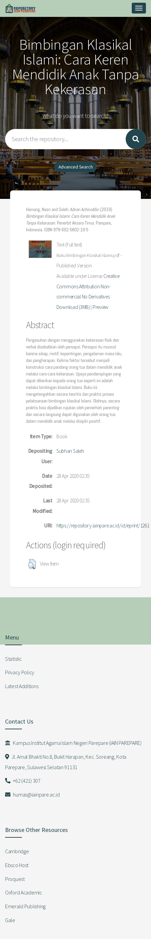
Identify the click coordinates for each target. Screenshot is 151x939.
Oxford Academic (23, 892)
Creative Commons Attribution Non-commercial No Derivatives (88, 286)
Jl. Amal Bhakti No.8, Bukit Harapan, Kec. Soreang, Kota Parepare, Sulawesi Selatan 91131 (65, 762)
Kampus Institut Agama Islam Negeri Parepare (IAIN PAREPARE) (73, 742)
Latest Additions (22, 686)
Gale (10, 920)
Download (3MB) (73, 307)
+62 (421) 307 (23, 780)
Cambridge (17, 851)
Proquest (15, 879)
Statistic (13, 658)
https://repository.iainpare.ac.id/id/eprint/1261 (102, 525)
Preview (100, 307)
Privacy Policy (19, 672)
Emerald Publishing (25, 906)
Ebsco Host (16, 865)
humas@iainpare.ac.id (32, 794)
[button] (32, 564)
